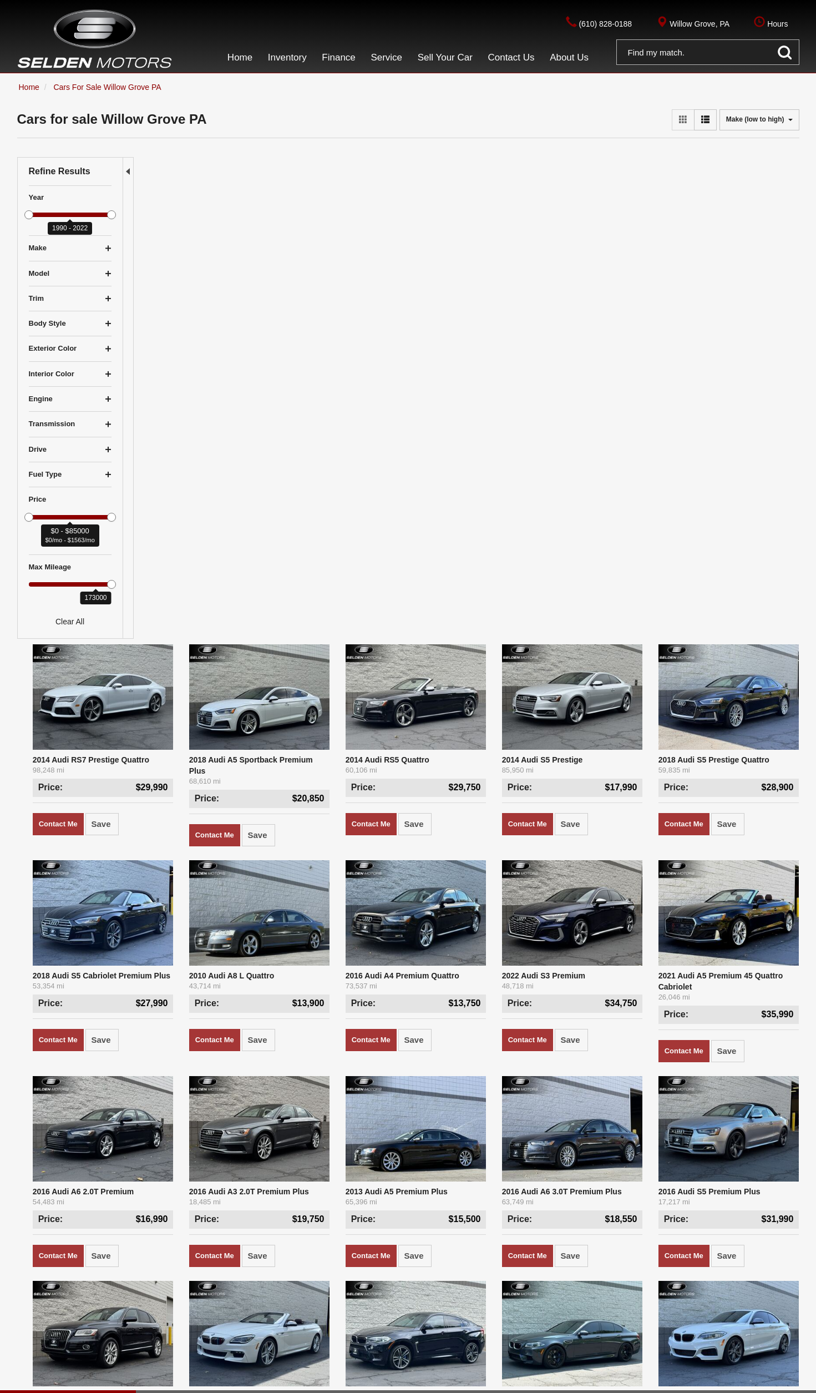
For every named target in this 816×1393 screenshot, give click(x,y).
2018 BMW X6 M (443, 857)
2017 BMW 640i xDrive (321, 857)
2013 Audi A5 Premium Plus (464, 657)
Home (227, 1305)
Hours (493, 1333)
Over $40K (35, 1346)
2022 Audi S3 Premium (588, 457)
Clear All (69, 621)
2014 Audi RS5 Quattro (455, 257)
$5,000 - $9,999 (98, 1305)
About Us (288, 1319)
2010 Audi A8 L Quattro (323, 457)
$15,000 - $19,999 (128, 1319)
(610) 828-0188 (466, 1305)
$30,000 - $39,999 (128, 1333)
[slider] (28, 214)
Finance (317, 1305)
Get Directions (441, 1333)
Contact (109, 1382)
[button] (708, 54)
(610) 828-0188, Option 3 (491, 1319)
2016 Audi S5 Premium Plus (731, 657)
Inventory (271, 1305)
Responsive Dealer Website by (665, 1382)
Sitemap (169, 1382)
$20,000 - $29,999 (48, 1333)
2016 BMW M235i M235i (723, 857)
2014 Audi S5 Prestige (586, 257)
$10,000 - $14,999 (48, 1319)
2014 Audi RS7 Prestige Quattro (205, 257)
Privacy (138, 1382)
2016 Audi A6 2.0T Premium (198, 657)
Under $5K (35, 1305)
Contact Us (236, 1319)
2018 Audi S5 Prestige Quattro (735, 257)
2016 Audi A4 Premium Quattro (470, 457)
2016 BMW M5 (572, 857)
